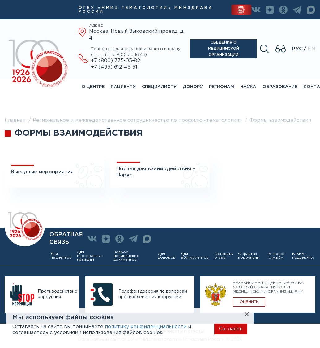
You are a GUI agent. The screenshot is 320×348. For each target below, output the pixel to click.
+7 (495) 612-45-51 (114, 67)
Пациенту (123, 87)
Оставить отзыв (223, 255)
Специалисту (159, 87)
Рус (297, 49)
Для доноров (166, 255)
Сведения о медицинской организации (223, 49)
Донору (193, 87)
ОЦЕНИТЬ (249, 301)
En (311, 49)
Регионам (221, 87)
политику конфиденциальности (145, 327)
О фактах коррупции (248, 255)
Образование (279, 87)
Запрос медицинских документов (126, 255)
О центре (93, 87)
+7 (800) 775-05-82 (115, 60)
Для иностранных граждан (90, 255)
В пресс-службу (276, 255)
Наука (248, 87)
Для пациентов (61, 255)
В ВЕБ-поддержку (303, 255)
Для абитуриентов (195, 255)
